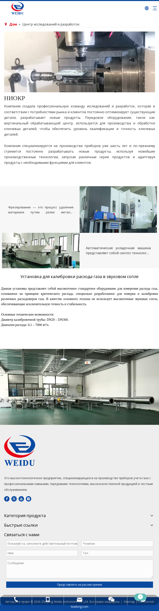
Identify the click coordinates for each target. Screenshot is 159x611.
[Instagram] (28, 499)
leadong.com (79, 607)
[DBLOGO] (19, 450)
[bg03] (79, 62)
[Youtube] (21, 499)
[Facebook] (7, 499)
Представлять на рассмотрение (79, 585)
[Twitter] (14, 499)
